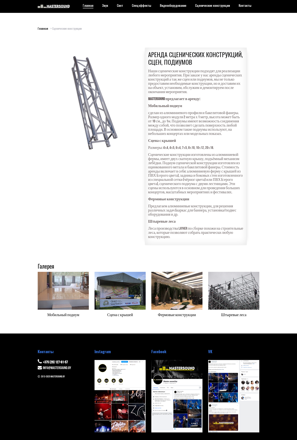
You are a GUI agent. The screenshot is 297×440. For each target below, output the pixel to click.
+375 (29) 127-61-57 (55, 362)
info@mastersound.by (57, 368)
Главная (43, 28)
